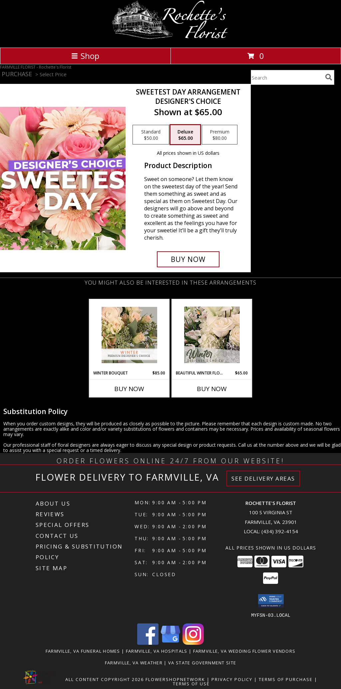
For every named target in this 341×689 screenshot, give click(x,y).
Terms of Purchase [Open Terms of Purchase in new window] (286, 679)
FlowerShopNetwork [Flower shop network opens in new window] (175, 679)
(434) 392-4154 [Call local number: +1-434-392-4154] (279, 531)
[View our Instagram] (193, 642)
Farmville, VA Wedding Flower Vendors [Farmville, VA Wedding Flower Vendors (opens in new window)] (244, 651)
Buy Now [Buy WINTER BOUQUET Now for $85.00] (129, 388)
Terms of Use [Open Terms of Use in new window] (191, 683)
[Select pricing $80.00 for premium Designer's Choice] (219, 134)
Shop (85, 55)
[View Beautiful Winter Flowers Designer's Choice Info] (212, 335)
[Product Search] (286, 77)
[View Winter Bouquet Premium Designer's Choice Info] (129, 335)
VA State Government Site (202, 662)
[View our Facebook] (148, 642)
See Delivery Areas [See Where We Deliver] (263, 478)
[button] (271, 600)
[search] (328, 77)
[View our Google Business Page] (170, 642)
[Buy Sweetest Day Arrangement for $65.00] (188, 259)
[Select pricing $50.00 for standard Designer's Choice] (151, 134)
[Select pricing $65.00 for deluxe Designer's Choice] (185, 134)
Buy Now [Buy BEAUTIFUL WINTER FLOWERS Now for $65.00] (212, 388)
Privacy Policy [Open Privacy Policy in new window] (231, 679)
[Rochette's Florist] (171, 38)
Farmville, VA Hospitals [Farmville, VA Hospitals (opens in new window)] (156, 651)
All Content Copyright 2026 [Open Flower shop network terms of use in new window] (104, 679)
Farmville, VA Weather (134, 662)
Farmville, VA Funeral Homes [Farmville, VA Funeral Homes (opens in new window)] (83, 651)
